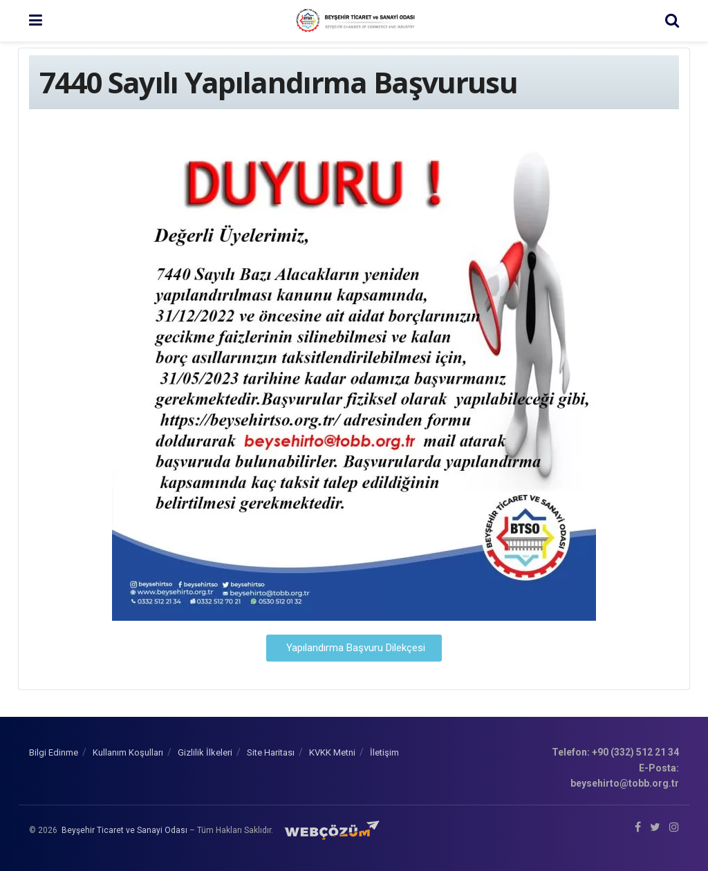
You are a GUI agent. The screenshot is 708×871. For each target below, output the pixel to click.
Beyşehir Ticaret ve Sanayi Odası (124, 830)
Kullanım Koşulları (128, 752)
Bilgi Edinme (53, 752)
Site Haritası (271, 752)
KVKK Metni (332, 752)
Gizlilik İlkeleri (205, 752)
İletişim (384, 752)
